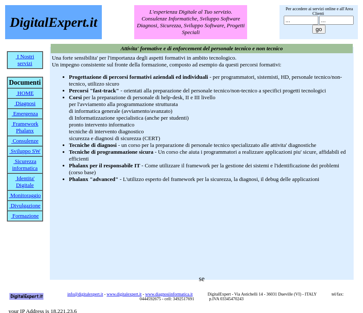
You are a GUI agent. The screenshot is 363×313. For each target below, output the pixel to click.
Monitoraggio (25, 195)
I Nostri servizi (25, 59)
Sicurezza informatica (24, 164)
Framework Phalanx (25, 127)
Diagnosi (24, 103)
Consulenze (24, 141)
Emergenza (25, 113)
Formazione (25, 215)
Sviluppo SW (24, 151)
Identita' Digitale (25, 181)
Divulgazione (24, 205)
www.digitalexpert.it (124, 294)
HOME (25, 93)
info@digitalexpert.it (85, 294)
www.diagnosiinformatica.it (169, 294)
